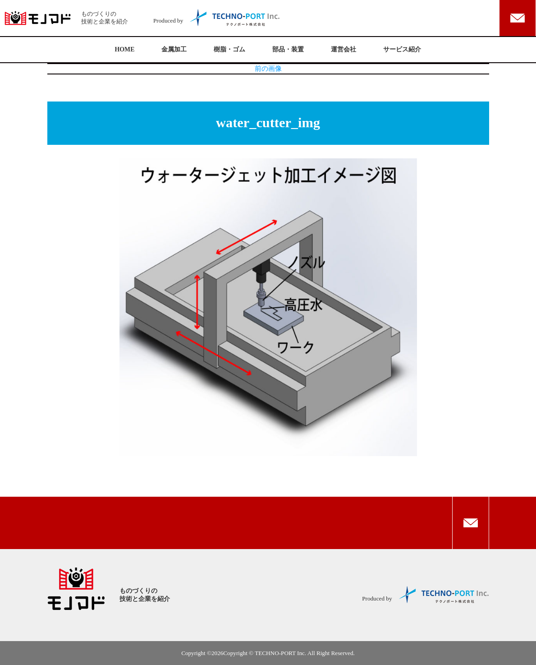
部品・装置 (288, 49)
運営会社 (343, 49)
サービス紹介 (402, 49)
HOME (125, 49)
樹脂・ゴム (229, 49)
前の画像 (268, 68)
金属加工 (174, 49)
